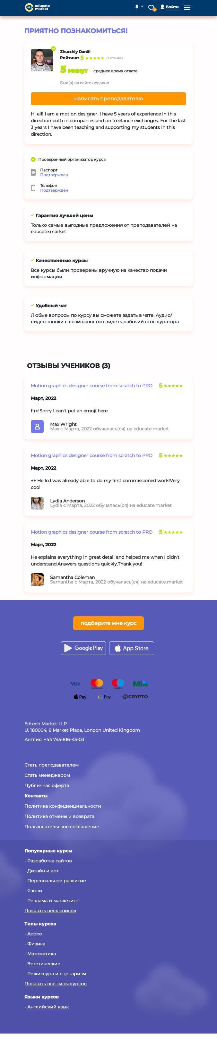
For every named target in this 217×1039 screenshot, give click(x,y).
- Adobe (33, 934)
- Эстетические (42, 964)
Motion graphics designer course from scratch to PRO (91, 386)
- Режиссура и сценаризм (55, 974)
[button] (169, 7)
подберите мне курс (108, 623)
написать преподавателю (108, 99)
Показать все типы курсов (55, 984)
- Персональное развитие (55, 881)
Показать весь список (50, 911)
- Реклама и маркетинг (51, 901)
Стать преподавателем (51, 765)
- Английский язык (46, 1007)
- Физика (34, 944)
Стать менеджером (47, 775)
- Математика (40, 954)
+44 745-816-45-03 (64, 739)
